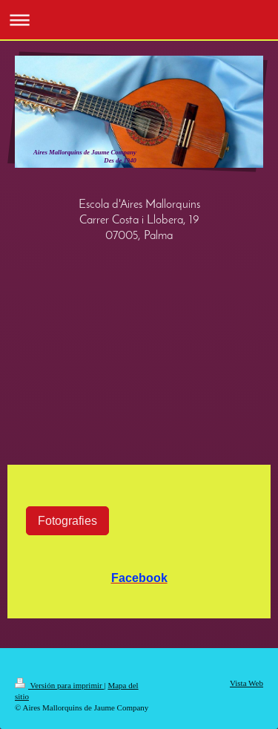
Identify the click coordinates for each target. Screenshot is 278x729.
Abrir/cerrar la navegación (139, 20)
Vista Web (246, 683)
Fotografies (67, 520)
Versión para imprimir (59, 685)
